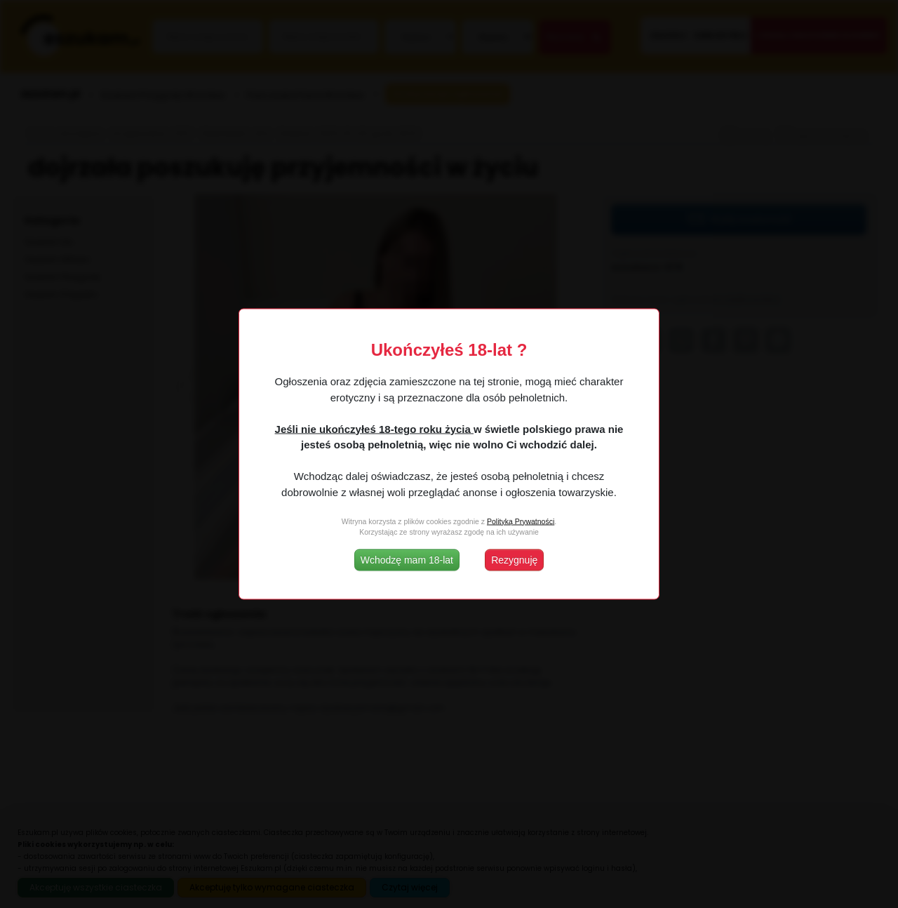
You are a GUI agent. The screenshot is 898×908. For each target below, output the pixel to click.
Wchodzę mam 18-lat (407, 560)
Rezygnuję (514, 560)
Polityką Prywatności (520, 520)
